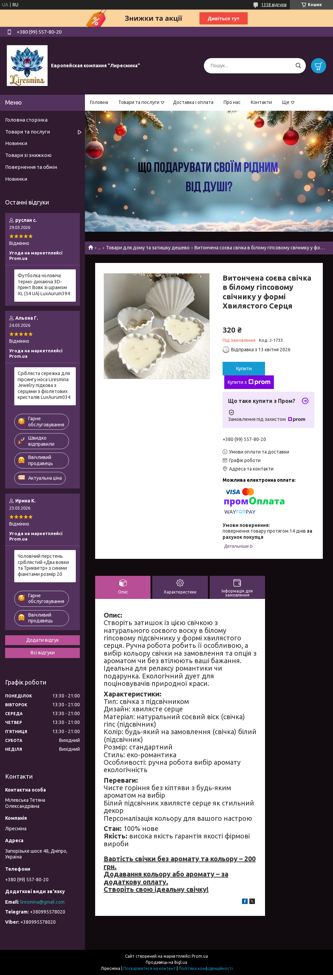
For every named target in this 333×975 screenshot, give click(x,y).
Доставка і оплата (193, 102)
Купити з (249, 382)
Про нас (232, 102)
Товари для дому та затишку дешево (148, 247)
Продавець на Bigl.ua (166, 962)
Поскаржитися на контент (149, 968)
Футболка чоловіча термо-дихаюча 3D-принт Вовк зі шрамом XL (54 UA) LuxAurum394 (44, 284)
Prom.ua (200, 956)
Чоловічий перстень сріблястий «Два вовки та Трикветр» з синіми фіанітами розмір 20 (43, 565)
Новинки (16, 143)
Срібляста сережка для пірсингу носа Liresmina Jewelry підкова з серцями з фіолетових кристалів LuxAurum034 (44, 385)
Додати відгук (42, 640)
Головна (99, 102)
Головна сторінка (26, 120)
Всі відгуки (43, 652)
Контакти (261, 102)
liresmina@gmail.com (42, 902)
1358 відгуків (273, 4)
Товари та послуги (138, 102)
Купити (244, 368)
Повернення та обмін (31, 167)
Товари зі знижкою (28, 155)
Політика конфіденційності (206, 968)
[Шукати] (298, 65)
